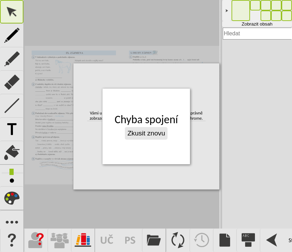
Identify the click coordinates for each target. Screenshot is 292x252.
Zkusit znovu (146, 133)
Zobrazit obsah (257, 24)
